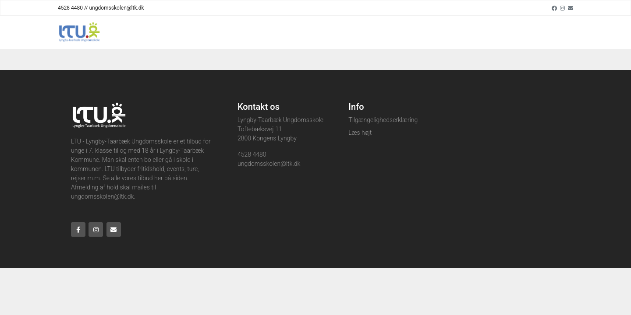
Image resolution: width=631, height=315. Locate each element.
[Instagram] (562, 8)
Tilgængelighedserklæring (383, 119)
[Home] (79, 32)
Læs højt (360, 132)
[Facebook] (554, 8)
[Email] (570, 8)
